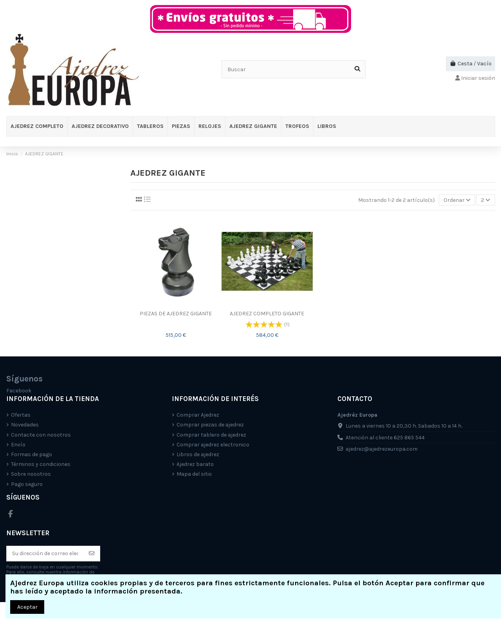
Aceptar (27, 607)
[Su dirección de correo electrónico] (45, 553)
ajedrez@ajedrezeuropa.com (382, 449)
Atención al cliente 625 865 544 (385, 437)
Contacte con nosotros (41, 435)
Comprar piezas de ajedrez (210, 424)
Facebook (18, 390)
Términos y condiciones (40, 464)
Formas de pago (31, 454)
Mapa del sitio (194, 474)
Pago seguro (27, 484)
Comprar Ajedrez (198, 415)
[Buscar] (357, 69)
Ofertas (21, 415)
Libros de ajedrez (198, 454)
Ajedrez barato (195, 464)
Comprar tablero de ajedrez (211, 435)
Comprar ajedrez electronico (213, 444)
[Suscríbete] (91, 553)
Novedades (25, 424)
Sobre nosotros (31, 474)
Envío (18, 444)
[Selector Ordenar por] (457, 200)
